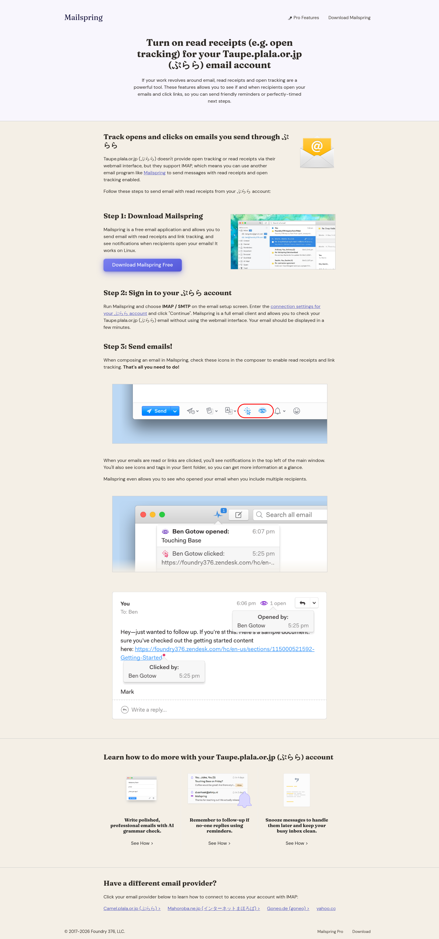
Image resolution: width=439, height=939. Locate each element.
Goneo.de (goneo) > (288, 908)
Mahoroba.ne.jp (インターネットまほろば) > (214, 908)
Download (361, 931)
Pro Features (303, 18)
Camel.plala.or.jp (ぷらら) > (132, 908)
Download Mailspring (350, 18)
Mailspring (83, 17)
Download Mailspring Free (142, 265)
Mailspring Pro (330, 931)
